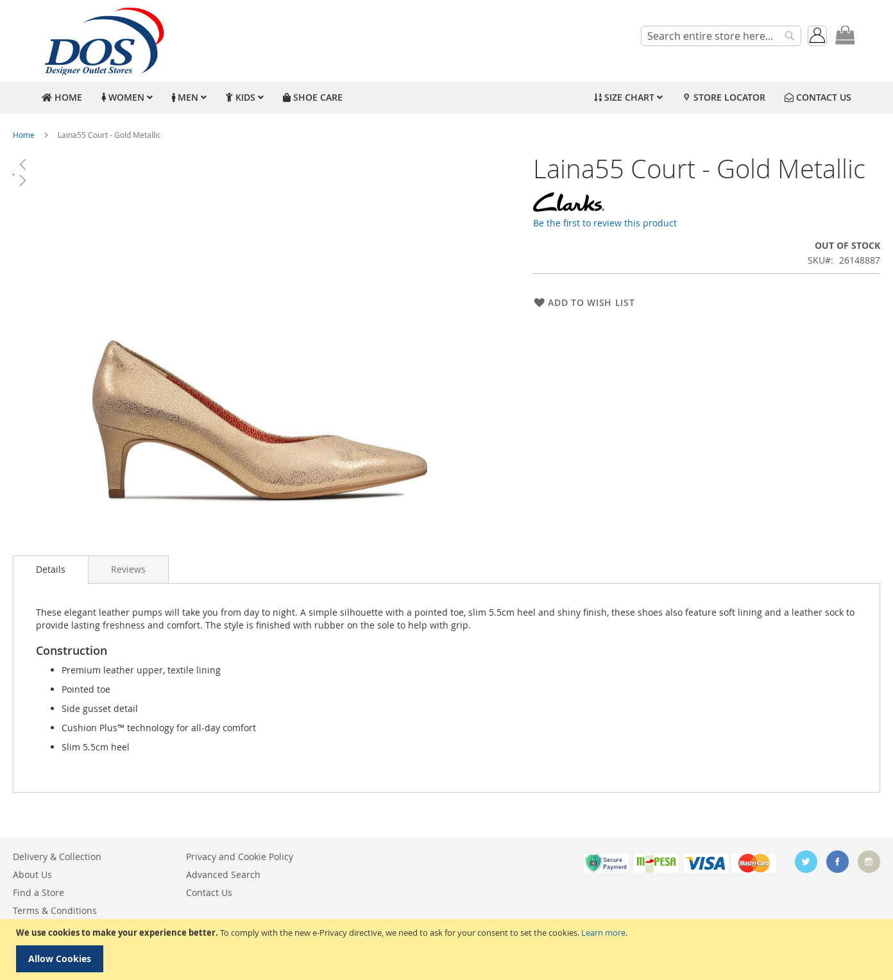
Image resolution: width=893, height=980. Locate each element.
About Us (32, 874)
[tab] (51, 569)
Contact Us (209, 892)
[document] (448, 949)
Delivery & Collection (57, 856)
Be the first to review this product (605, 223)
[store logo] (102, 40)
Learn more (603, 932)
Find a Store (38, 892)
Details (50, 569)
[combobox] (721, 36)
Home (24, 135)
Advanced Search (223, 874)
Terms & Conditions (55, 910)
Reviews (128, 569)
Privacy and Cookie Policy (239, 856)
